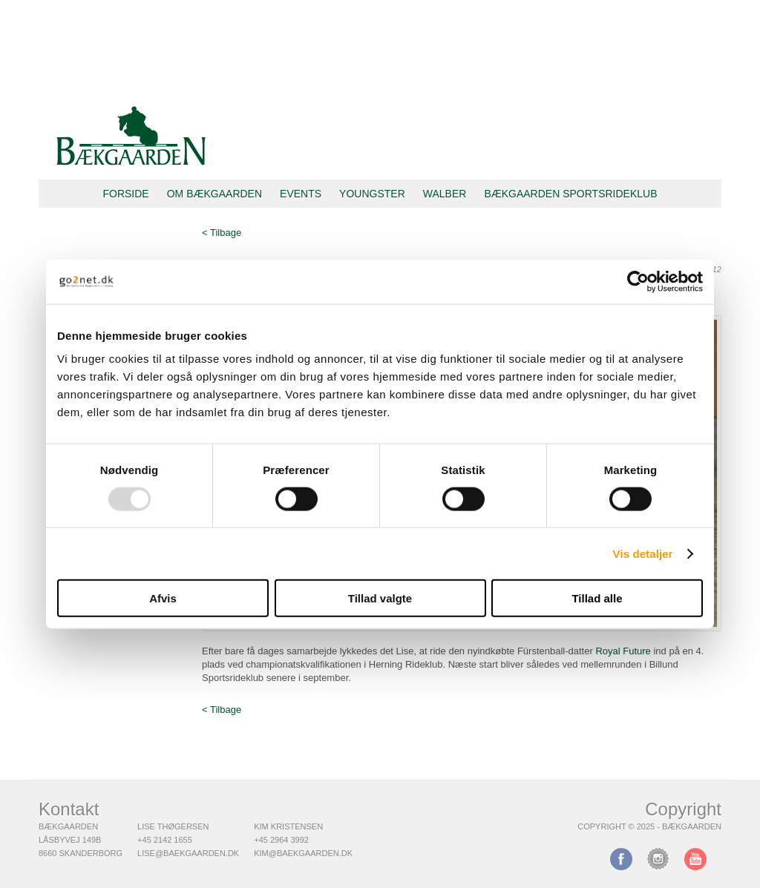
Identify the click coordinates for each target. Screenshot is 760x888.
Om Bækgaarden (214, 194)
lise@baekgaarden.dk (188, 853)
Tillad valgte (380, 598)
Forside (125, 194)
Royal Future (622, 651)
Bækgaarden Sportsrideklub (570, 194)
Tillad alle (596, 598)
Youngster (372, 194)
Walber (445, 194)
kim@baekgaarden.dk (303, 853)
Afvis (163, 598)
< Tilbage (221, 232)
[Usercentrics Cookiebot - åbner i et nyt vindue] (638, 281)
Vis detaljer (643, 553)
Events (300, 194)
